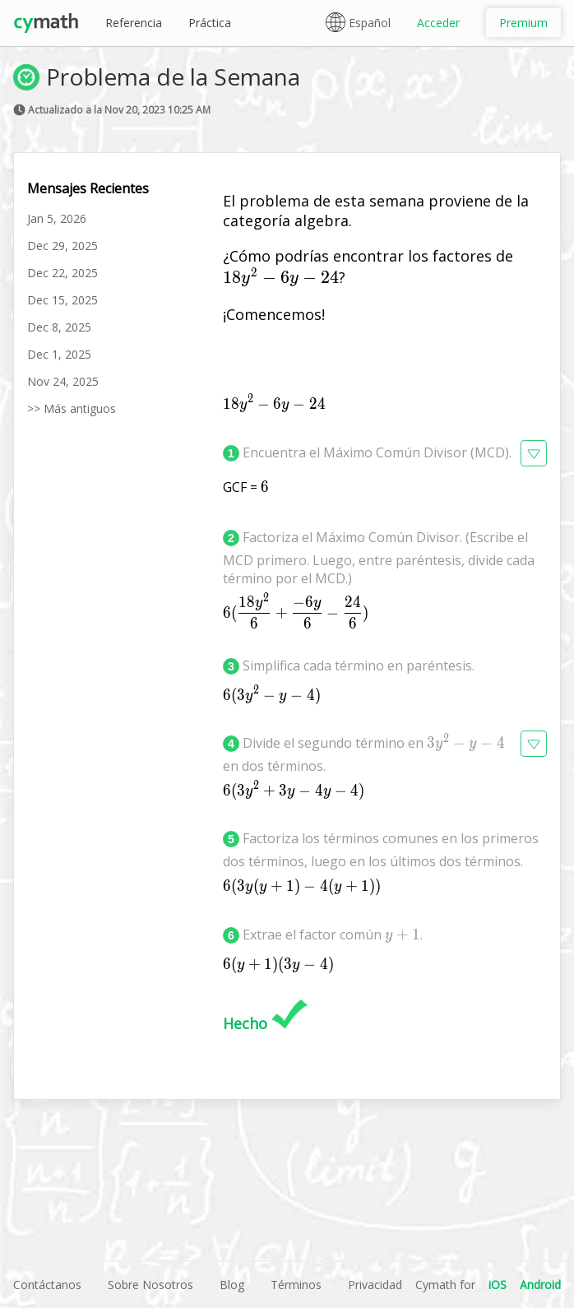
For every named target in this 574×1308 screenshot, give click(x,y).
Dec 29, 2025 (62, 245)
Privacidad (375, 1284)
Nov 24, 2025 (63, 381)
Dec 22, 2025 (62, 273)
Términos (296, 1284)
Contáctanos (47, 1284)
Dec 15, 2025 (62, 300)
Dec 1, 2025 (59, 354)
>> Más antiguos (71, 408)
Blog (232, 1284)
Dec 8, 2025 (59, 327)
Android (540, 1284)
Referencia (133, 22)
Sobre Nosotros (150, 1284)
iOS (497, 1284)
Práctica (209, 22)
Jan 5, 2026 (56, 218)
